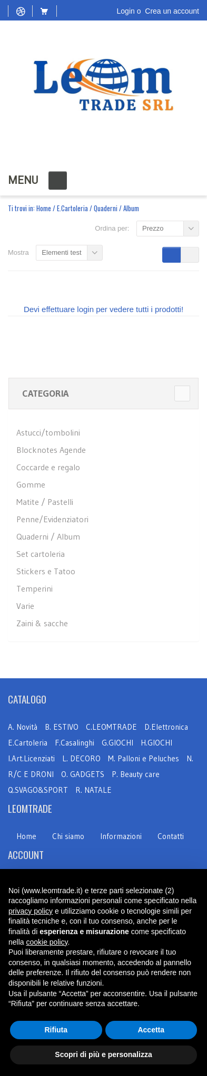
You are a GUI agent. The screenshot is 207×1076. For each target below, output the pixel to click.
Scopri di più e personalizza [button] (103, 1054)
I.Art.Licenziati (31, 758)
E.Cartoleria (72, 208)
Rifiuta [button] (55, 1030)
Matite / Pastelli (44, 501)
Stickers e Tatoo (45, 571)
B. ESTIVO (61, 727)
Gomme (30, 484)
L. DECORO (81, 758)
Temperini (34, 588)
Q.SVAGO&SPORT (38, 790)
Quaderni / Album (48, 536)
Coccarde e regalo (48, 467)
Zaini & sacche (42, 623)
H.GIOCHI (156, 743)
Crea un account (172, 11)
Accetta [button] (150, 1030)
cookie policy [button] (46, 942)
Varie (25, 606)
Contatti (170, 836)
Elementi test (61, 252)
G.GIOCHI (117, 743)
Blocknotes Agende (51, 449)
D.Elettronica (166, 727)
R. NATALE (93, 790)
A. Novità (22, 727)
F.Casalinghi (75, 743)
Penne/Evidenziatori (52, 519)
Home (43, 208)
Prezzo (152, 228)
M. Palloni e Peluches (143, 758)
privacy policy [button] (30, 911)
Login (126, 11)
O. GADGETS (82, 774)
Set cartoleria (40, 554)
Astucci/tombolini (48, 432)
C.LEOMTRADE (112, 727)
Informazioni (121, 836)
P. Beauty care (136, 774)
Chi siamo (68, 836)
